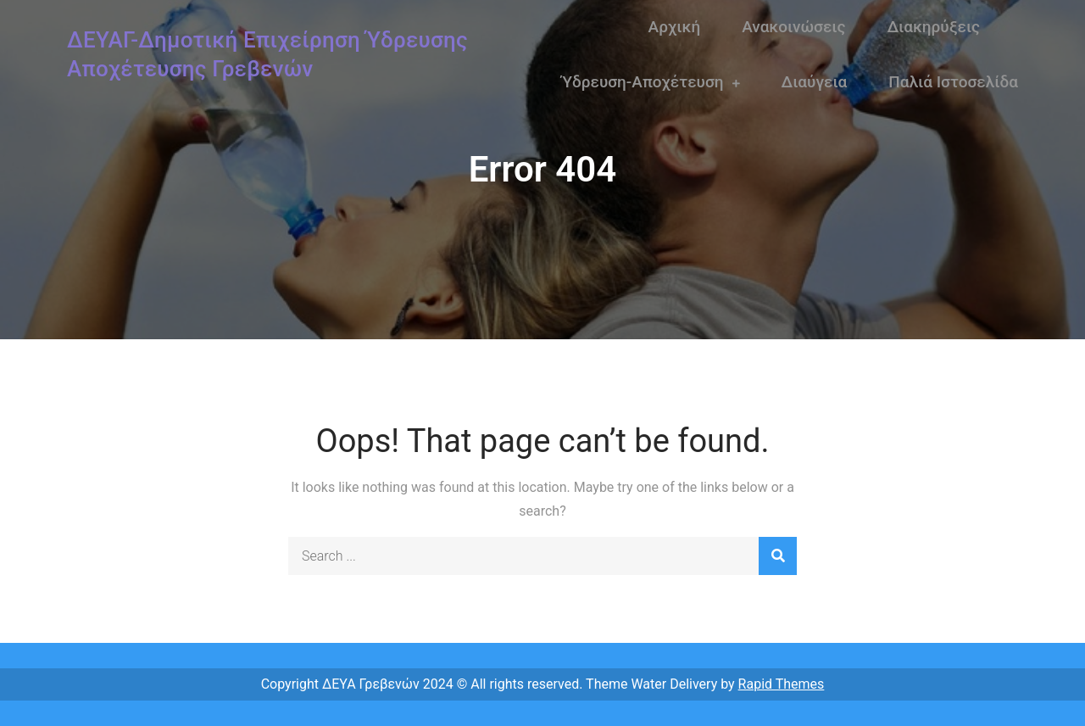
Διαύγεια (815, 82)
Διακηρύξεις (933, 26)
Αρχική (674, 26)
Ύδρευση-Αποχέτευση (643, 82)
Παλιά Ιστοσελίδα (953, 82)
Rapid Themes (781, 684)
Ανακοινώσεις (793, 26)
